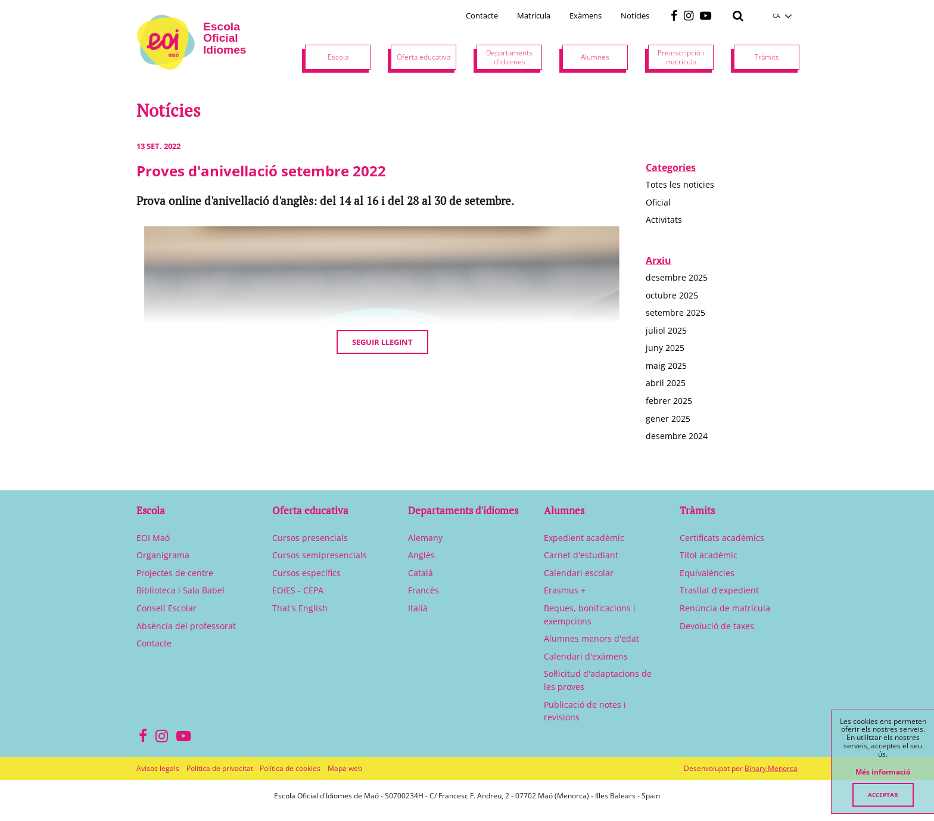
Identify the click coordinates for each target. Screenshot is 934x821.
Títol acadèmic (708, 555)
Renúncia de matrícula (725, 608)
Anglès (421, 555)
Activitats (664, 219)
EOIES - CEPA (297, 590)
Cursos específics (306, 573)
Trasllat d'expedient (719, 590)
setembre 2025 (675, 312)
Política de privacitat (219, 768)
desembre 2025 (677, 277)
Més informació (882, 772)
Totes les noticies (680, 184)
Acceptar (883, 795)
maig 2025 (666, 365)
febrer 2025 (669, 400)
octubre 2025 (672, 295)
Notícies (635, 15)
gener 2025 (668, 418)
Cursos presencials (310, 537)
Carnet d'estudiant (581, 555)
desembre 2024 (677, 435)
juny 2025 (665, 347)
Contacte (482, 15)
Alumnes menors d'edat (591, 638)
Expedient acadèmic (584, 537)
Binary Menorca (771, 768)
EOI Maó (153, 537)
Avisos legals (157, 768)
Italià (418, 608)
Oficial (658, 202)
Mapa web (345, 768)
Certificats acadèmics (722, 537)
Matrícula (533, 15)
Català (420, 573)
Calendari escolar (579, 573)
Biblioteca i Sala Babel (180, 590)
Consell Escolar (166, 608)
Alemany (425, 537)
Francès (423, 590)
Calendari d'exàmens (586, 656)
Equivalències (707, 573)
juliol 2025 (666, 330)
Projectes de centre (174, 573)
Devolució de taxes (717, 626)
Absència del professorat (186, 626)
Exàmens (585, 15)
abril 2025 (666, 382)
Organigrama (162, 555)
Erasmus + (565, 590)
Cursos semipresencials (319, 555)
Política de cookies (290, 768)
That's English (300, 608)
